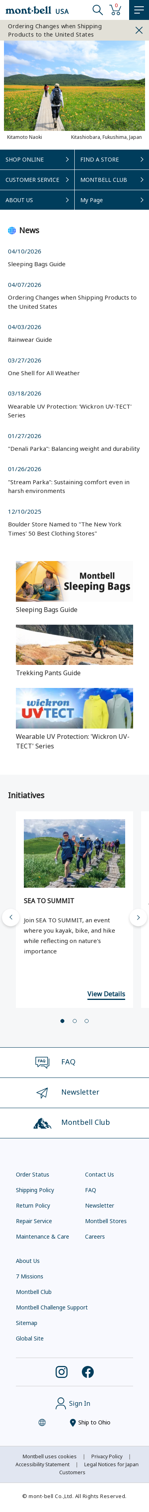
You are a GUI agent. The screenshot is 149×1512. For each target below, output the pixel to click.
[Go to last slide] (10, 917)
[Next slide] (138, 917)
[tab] (62, 1020)
